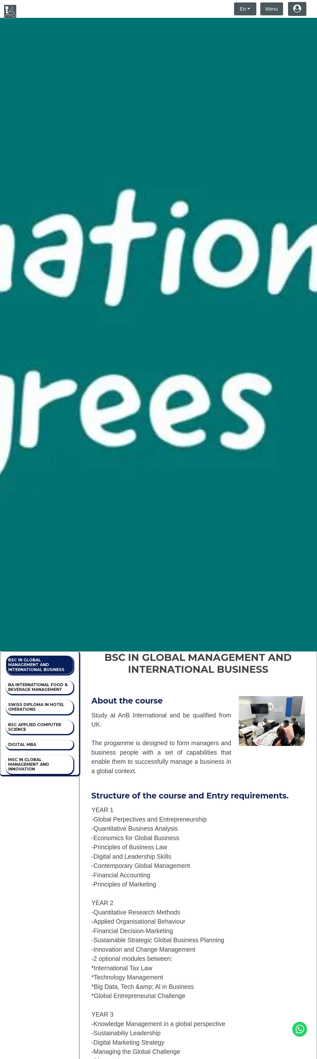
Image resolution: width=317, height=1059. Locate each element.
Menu (271, 9)
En (243, 9)
